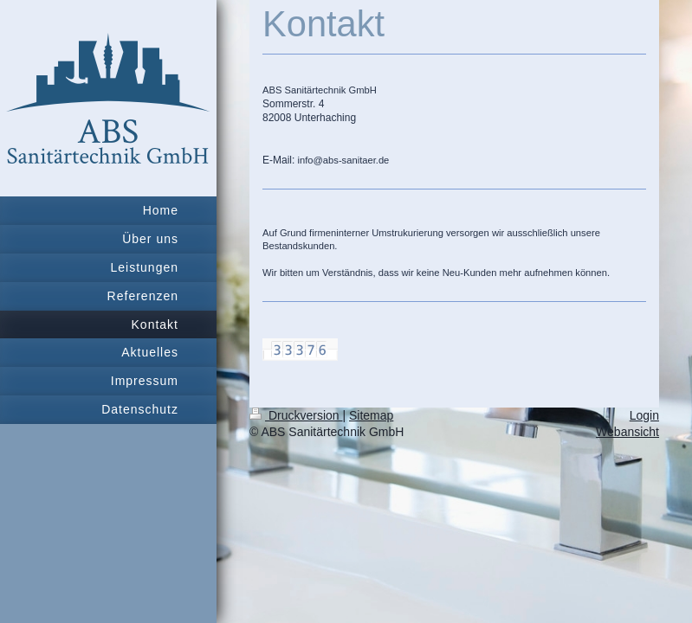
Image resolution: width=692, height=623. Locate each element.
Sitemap (371, 415)
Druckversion (295, 415)
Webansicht (627, 432)
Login (644, 415)
